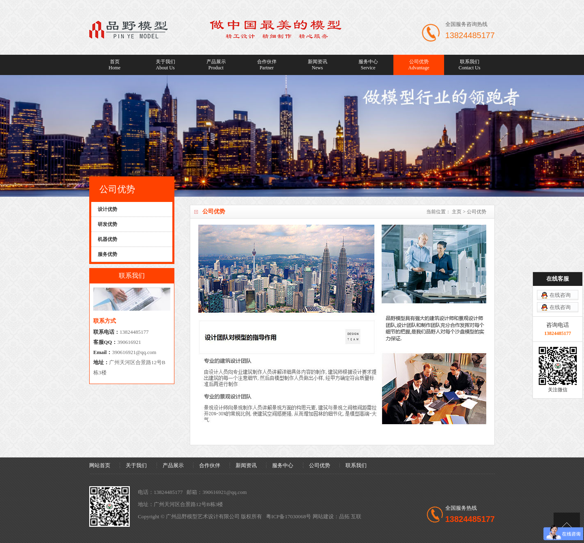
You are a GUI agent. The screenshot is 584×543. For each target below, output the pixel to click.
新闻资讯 (317, 65)
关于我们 (165, 65)
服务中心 (368, 65)
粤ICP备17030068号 (288, 516)
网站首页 (99, 465)
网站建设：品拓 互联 (337, 516)
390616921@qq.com (134, 352)
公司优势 (418, 65)
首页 (114, 65)
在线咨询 (560, 295)
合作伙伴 (266, 65)
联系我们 (469, 65)
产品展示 (216, 65)
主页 (457, 212)
